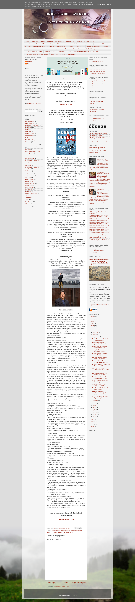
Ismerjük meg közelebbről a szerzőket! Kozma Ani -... (99, 347)
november (95, 332)
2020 (92, 419)
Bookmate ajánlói (60, 46)
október (95, 334)
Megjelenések (61, 532)
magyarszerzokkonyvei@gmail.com (99, 304)
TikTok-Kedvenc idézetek (95, 135)
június (94, 405)
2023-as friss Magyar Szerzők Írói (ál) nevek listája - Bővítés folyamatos (99, 233)
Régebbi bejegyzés (79, 582)
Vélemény (27, 204)
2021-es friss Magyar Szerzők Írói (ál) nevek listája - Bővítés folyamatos (99, 226)
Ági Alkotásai (92, 111)
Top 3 (52, 54)
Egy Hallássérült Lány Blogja (34, 103)
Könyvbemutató (80, 46)
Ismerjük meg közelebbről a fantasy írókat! (79, 51)
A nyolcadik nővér (65, 530)
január (94, 416)
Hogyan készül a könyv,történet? (40, 49)
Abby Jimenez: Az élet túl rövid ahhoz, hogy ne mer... (100, 381)
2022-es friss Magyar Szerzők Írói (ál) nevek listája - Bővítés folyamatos (99, 230)
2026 (92, 316)
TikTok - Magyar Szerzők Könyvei (98, 133)
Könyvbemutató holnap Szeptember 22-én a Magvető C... (100, 369)
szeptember (96, 336)
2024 (92, 321)
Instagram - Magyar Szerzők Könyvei (98, 141)
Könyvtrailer (69, 44)
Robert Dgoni (69, 532)
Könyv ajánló (54, 532)
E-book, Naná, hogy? (50, 51)
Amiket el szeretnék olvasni (32, 44)
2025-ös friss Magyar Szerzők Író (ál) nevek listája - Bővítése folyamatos (98, 240)
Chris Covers (92, 103)
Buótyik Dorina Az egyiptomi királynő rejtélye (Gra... (99, 354)
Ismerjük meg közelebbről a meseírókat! (97, 46)
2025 (92, 319)
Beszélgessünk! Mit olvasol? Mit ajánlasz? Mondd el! (97, 151)
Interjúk (27, 49)
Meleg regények (55, 49)
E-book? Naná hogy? (30, 139)
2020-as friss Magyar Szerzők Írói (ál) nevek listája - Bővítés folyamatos (99, 223)
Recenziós (28, 191)
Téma (40, 51)
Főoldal (27, 41)
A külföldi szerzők (89, 41)
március (95, 412)
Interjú (27, 155)
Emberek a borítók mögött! (89, 49)
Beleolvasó (105, 44)
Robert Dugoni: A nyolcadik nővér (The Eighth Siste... (101, 339)
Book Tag (79, 41)
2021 (92, 328)
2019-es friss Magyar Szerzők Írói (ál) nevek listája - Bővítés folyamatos (99, 219)
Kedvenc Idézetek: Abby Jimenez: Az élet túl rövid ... (100, 361)
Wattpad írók (62, 51)
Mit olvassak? (76, 49)
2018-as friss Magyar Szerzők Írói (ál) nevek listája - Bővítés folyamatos (99, 216)
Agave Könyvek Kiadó (66, 104)
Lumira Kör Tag (70, 41)
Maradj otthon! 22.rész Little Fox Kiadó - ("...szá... (100, 388)
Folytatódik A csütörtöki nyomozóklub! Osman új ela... (100, 343)
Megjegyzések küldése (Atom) (61, 586)
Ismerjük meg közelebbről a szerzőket (43, 46)
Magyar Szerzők (59, 41)
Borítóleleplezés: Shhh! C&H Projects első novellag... (99, 374)
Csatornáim (35, 41)
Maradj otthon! (66, 49)
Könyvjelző (28, 177)
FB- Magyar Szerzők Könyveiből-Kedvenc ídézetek (97, 138)
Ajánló (48, 532)
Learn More (101, 4)
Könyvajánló (28, 173)
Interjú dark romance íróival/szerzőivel (66, 54)
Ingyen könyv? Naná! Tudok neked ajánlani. (36, 54)
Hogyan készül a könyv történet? (33, 146)
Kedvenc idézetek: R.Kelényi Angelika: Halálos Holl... (99, 358)
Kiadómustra (88, 44)
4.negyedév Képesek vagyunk (97, 87)
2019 (92, 421)
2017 (92, 426)
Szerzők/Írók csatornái (31, 51)
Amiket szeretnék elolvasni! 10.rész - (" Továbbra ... (99, 384)
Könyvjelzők (96, 51)
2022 (92, 325)
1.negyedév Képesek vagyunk (97, 69)
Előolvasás (60, 44)
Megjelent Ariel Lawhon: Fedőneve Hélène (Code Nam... (99, 393)
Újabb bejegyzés (53, 582)
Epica (90, 93)
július (94, 403)
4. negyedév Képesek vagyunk (97, 73)
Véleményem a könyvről (48, 44)
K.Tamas (29, 61)
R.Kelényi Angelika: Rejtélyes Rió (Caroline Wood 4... (101, 365)
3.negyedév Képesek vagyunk (97, 71)
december (95, 330)
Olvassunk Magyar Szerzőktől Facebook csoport (97, 148)
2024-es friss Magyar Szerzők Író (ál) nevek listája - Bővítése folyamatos (98, 236)
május (94, 407)
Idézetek (97, 44)
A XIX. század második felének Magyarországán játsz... (100, 397)
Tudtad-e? (70, 46)
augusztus (95, 400)
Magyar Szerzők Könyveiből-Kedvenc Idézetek (98, 250)
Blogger (75, 595)
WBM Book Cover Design (96, 101)
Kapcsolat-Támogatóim (46, 41)
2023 (92, 323)
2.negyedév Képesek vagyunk (97, 83)
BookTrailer (28, 46)
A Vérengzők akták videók (96, 61)
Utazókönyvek (29, 201)
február (95, 414)
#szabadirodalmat (30, 121)
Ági (28, 63)
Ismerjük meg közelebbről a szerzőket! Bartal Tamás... (99, 377)
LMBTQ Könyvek (29, 179)
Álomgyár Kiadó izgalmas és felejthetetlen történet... (99, 350)
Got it (109, 4)
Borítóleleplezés (78, 44)
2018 (92, 424)
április (94, 409)
